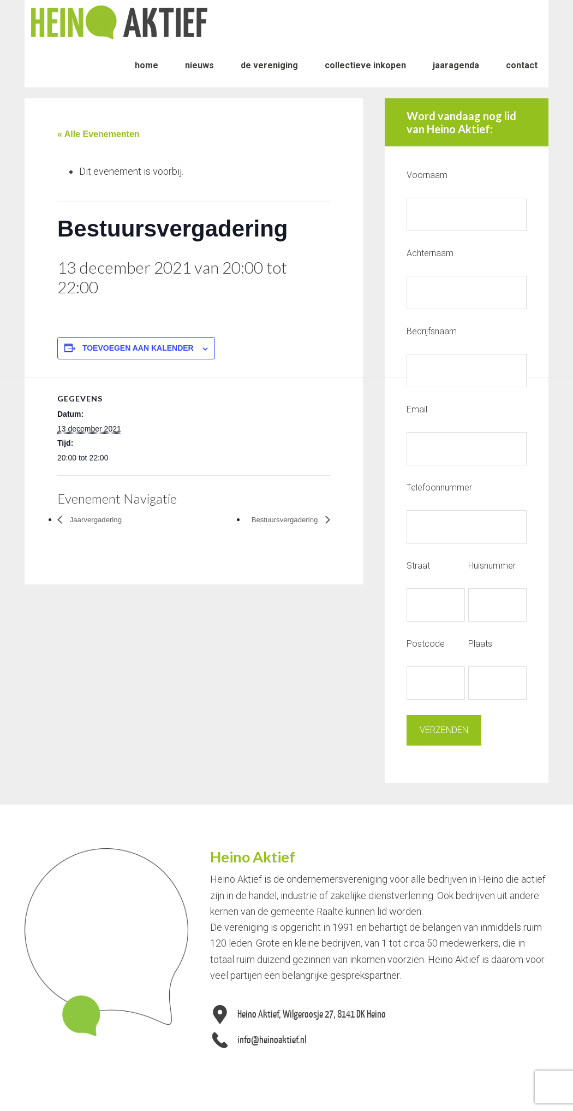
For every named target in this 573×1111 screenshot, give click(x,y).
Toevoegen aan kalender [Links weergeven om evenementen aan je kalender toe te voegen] (138, 348)
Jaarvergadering (100, 519)
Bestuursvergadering (278, 519)
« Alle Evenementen (98, 134)
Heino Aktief (119, 22)
